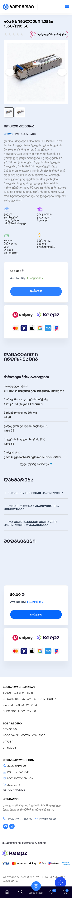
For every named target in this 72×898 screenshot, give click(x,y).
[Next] (62, 72)
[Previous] (10, 72)
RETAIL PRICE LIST (15, 789)
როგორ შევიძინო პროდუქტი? (35, 493)
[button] (36, 493)
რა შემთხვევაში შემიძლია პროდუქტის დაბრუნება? (30, 523)
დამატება (36, 291)
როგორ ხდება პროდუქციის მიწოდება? (31, 507)
